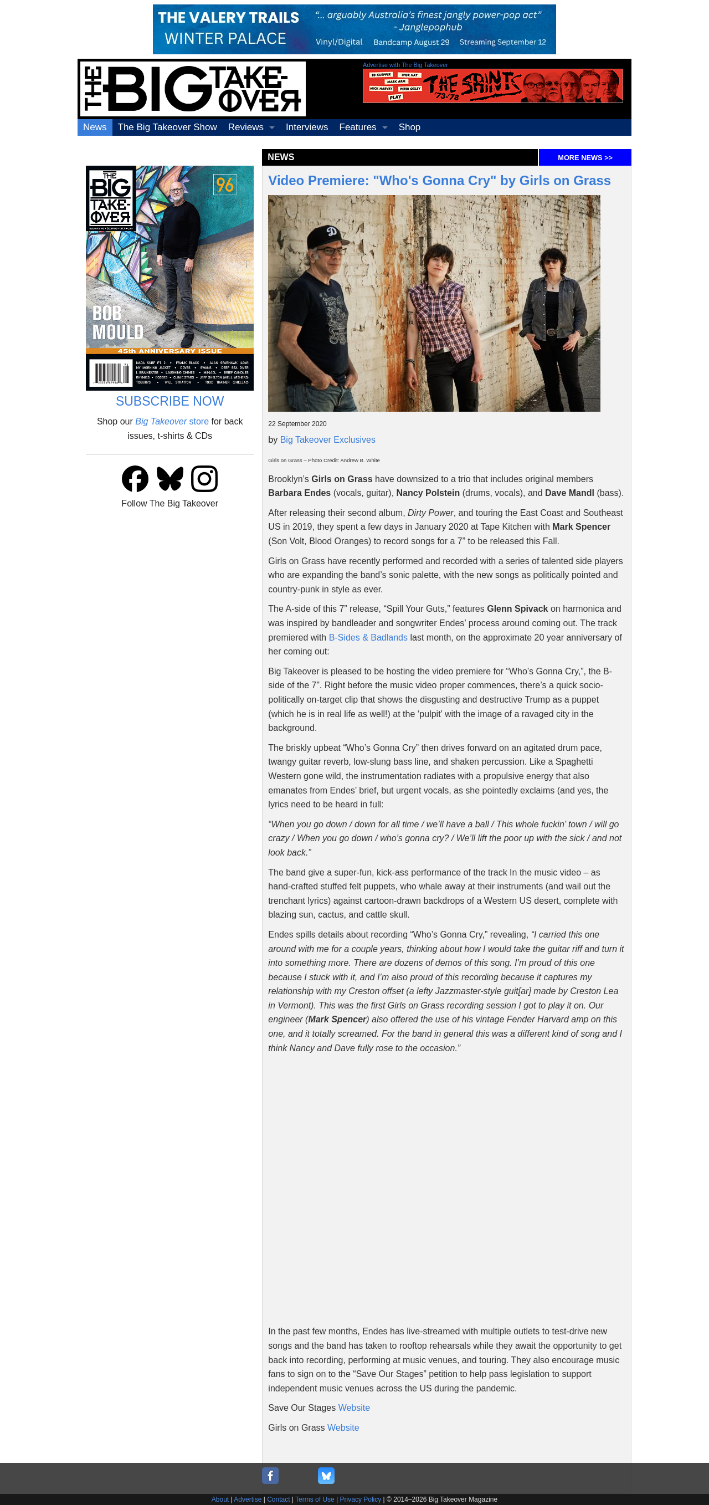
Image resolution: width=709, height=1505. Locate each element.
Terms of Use (315, 1499)
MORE (585, 157)
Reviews (246, 127)
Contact (278, 1499)
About (220, 1499)
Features (358, 127)
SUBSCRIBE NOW (170, 401)
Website (354, 1407)
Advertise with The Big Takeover (405, 65)
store (172, 421)
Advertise (247, 1499)
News (95, 127)
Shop (410, 127)
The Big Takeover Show (167, 127)
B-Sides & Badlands (368, 637)
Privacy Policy (361, 1499)
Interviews (307, 127)
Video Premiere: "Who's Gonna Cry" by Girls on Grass (439, 180)
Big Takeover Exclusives (328, 439)
